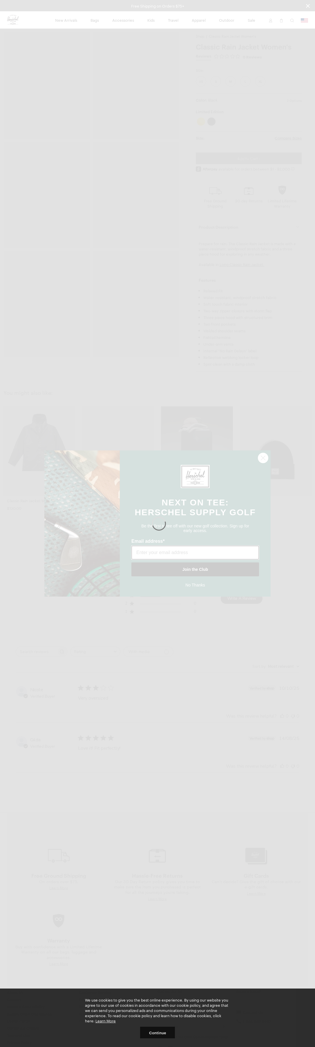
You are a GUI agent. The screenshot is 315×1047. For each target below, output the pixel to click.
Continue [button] (157, 1032)
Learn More (105, 1020)
